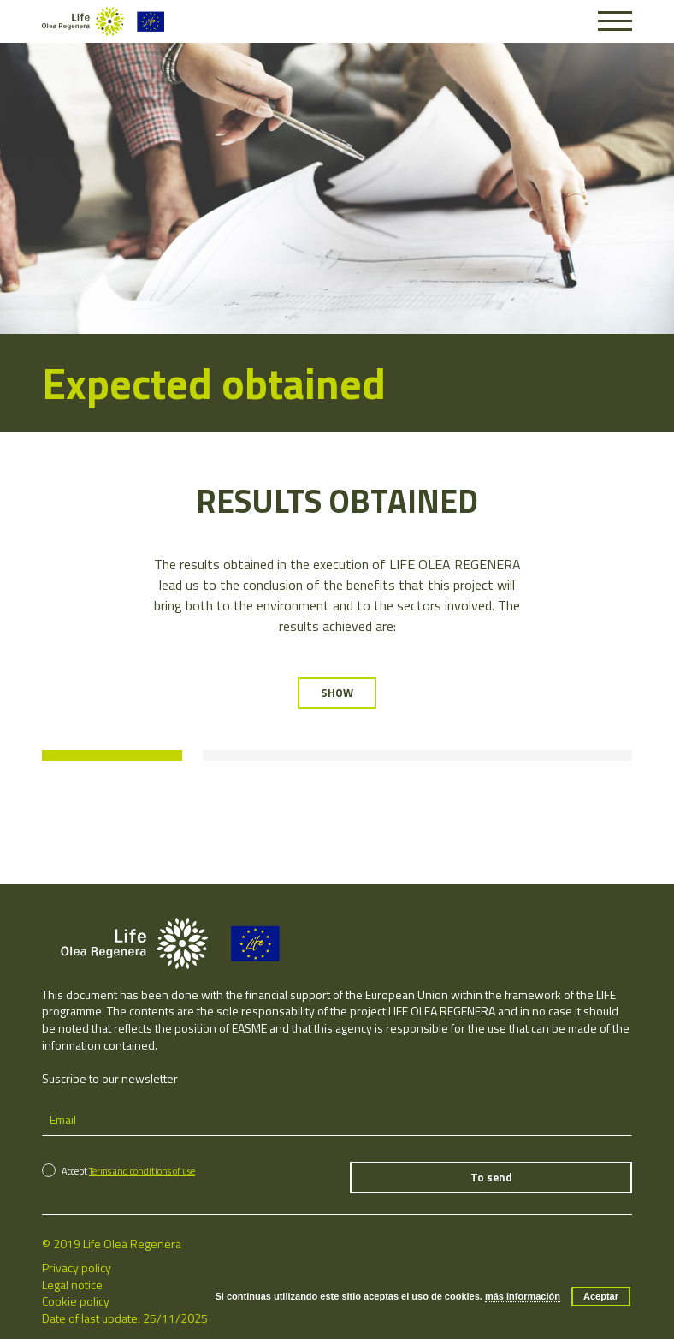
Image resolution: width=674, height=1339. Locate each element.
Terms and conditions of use (142, 1168)
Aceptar (600, 1296)
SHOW (337, 692)
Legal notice (72, 1282)
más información (522, 1296)
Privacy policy (76, 1265)
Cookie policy (75, 1298)
